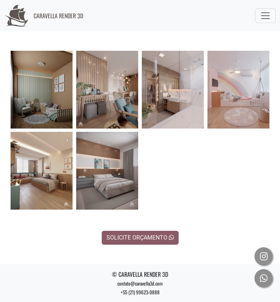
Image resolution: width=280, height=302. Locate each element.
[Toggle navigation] (265, 15)
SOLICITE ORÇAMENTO (140, 237)
